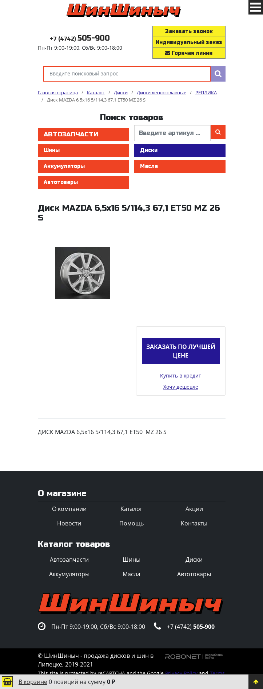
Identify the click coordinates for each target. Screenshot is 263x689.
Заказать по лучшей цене (180, 351)
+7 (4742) (80, 39)
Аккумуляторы (64, 166)
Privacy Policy (181, 673)
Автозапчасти (71, 134)
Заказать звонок (189, 31)
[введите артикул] (172, 133)
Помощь (131, 523)
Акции (194, 509)
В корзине (33, 682)
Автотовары (61, 182)
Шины (52, 150)
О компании (69, 509)
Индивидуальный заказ (189, 42)
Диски (149, 150)
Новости (69, 523)
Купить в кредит (180, 375)
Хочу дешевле (180, 386)
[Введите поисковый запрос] (127, 74)
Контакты (194, 523)
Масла (149, 166)
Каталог (131, 509)
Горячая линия (188, 53)
